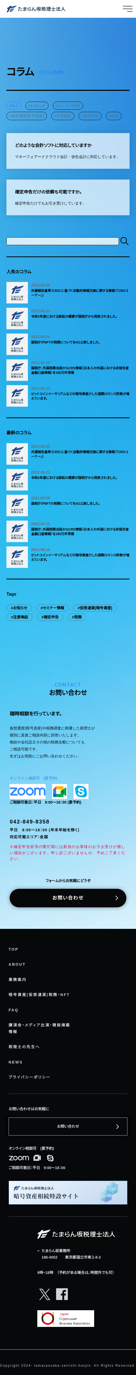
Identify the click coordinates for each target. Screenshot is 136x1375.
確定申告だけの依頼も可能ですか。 (48, 191)
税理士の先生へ (24, 1047)
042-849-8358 (30, 822)
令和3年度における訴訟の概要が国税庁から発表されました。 (74, 316)
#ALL (13, 105)
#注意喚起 (62, 116)
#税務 (114, 116)
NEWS (16, 1062)
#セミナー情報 (68, 105)
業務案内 (18, 979)
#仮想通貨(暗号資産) (26, 116)
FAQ (14, 1010)
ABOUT (17, 964)
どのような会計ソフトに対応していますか (53, 145)
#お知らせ (37, 105)
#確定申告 (90, 116)
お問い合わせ (68, 898)
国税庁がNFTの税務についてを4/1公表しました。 (65, 342)
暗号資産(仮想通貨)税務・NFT (39, 995)
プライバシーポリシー (30, 1077)
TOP (14, 949)
